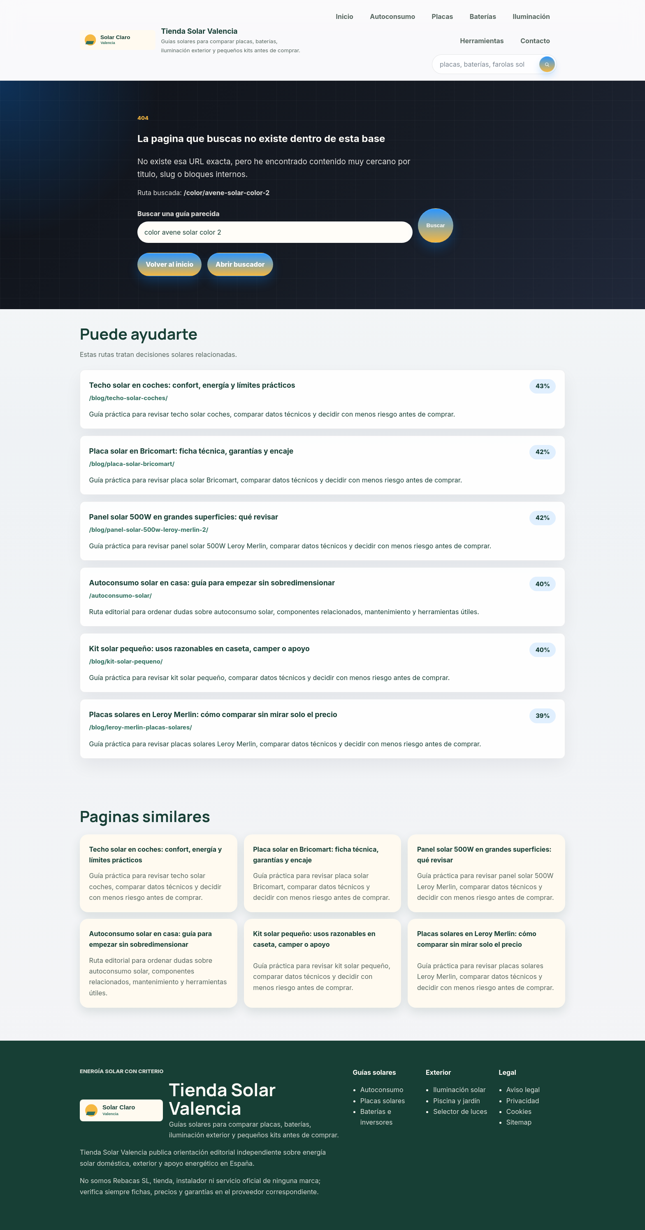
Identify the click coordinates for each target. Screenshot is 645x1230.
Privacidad (522, 1101)
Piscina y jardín (456, 1101)
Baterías (483, 16)
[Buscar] (547, 64)
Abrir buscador (240, 264)
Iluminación (531, 16)
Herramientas (482, 41)
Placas (442, 16)
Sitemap (518, 1122)
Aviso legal (523, 1090)
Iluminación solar (459, 1090)
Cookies (518, 1111)
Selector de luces (460, 1111)
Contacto (535, 41)
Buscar (436, 225)
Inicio (344, 16)
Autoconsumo (392, 16)
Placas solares (382, 1101)
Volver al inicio (169, 264)
